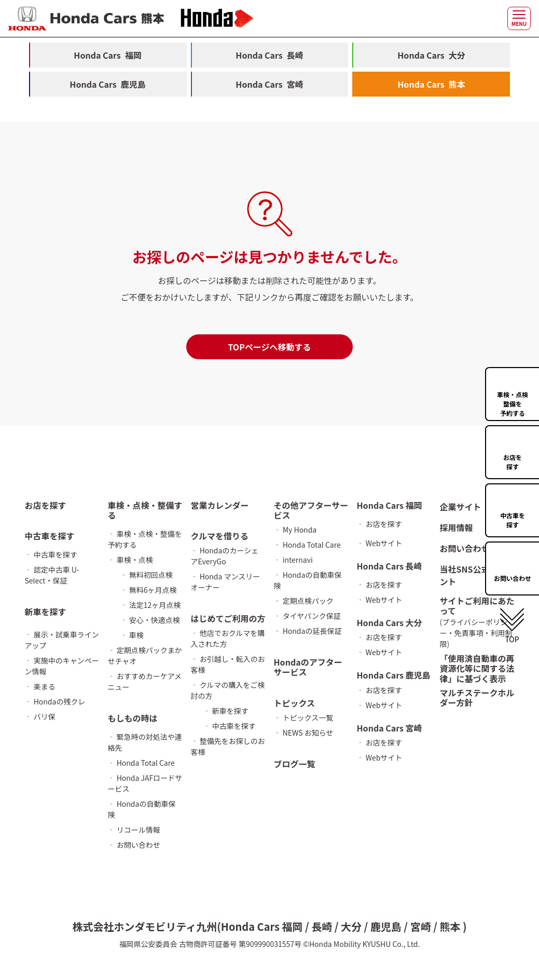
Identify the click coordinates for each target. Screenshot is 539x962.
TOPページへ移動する (269, 347)
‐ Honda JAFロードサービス (145, 783)
